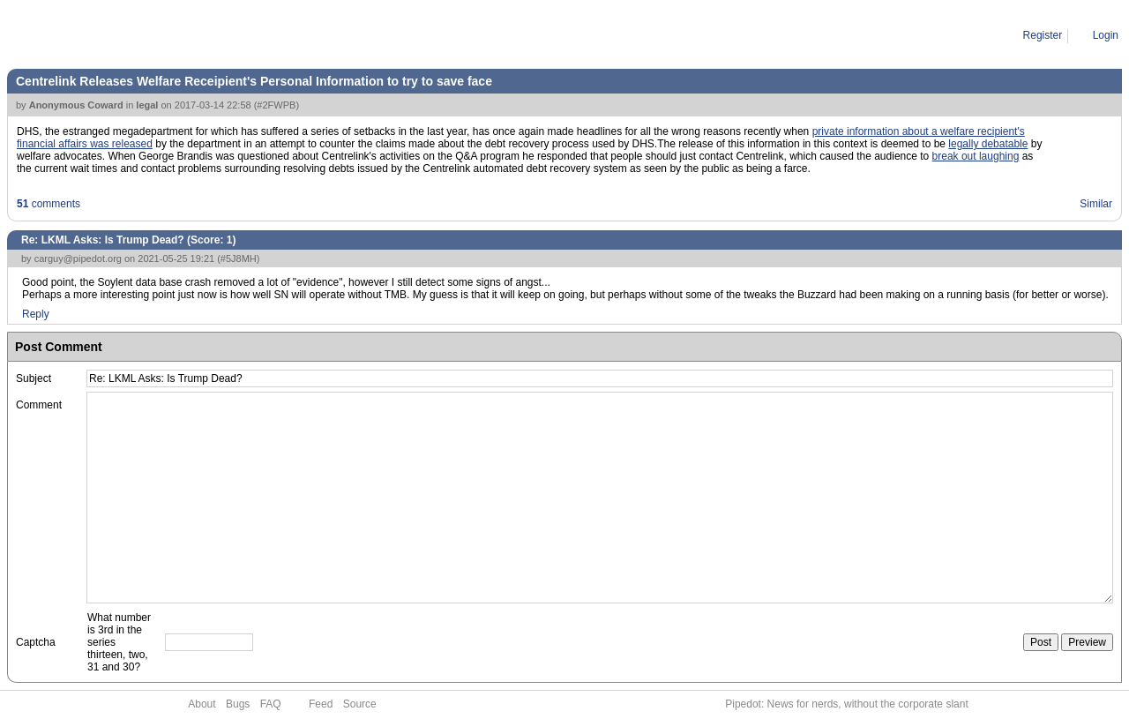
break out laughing (976, 156)
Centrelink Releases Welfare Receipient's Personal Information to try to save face (254, 81)
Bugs (238, 704)
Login (1105, 35)
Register (1043, 35)
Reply (35, 314)
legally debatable (988, 144)
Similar (1096, 204)
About (201, 704)
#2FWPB (276, 105)
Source (360, 704)
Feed (321, 704)
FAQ (270, 704)
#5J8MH (239, 258)
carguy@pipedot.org (78, 258)
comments (48, 204)
